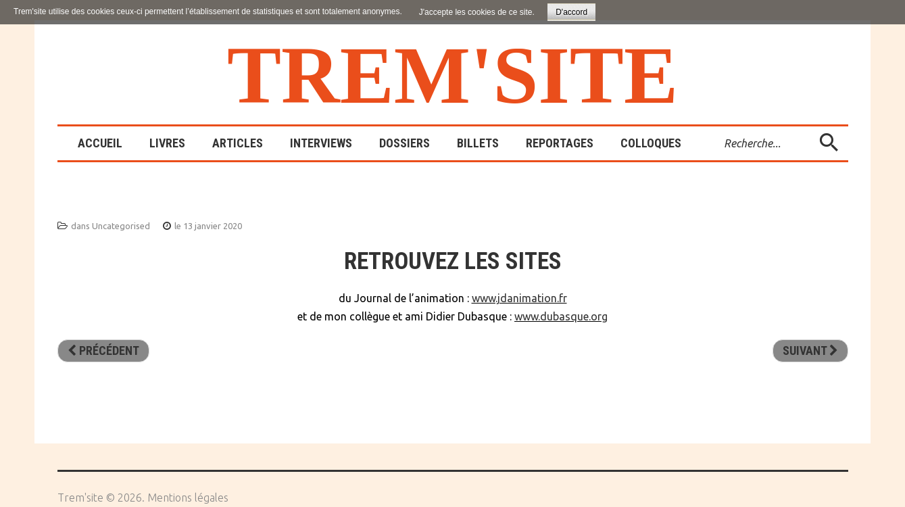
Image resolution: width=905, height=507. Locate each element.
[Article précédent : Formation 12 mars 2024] (103, 350)
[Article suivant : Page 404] (810, 350)
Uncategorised (121, 226)
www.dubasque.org (561, 316)
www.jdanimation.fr (519, 298)
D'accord (571, 12)
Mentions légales (187, 497)
